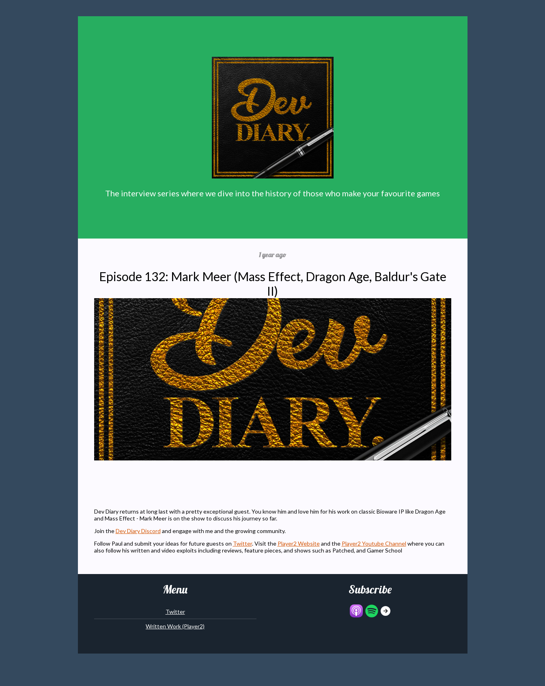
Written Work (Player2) (175, 626)
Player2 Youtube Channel (374, 543)
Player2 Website (299, 543)
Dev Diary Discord (138, 530)
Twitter (242, 543)
